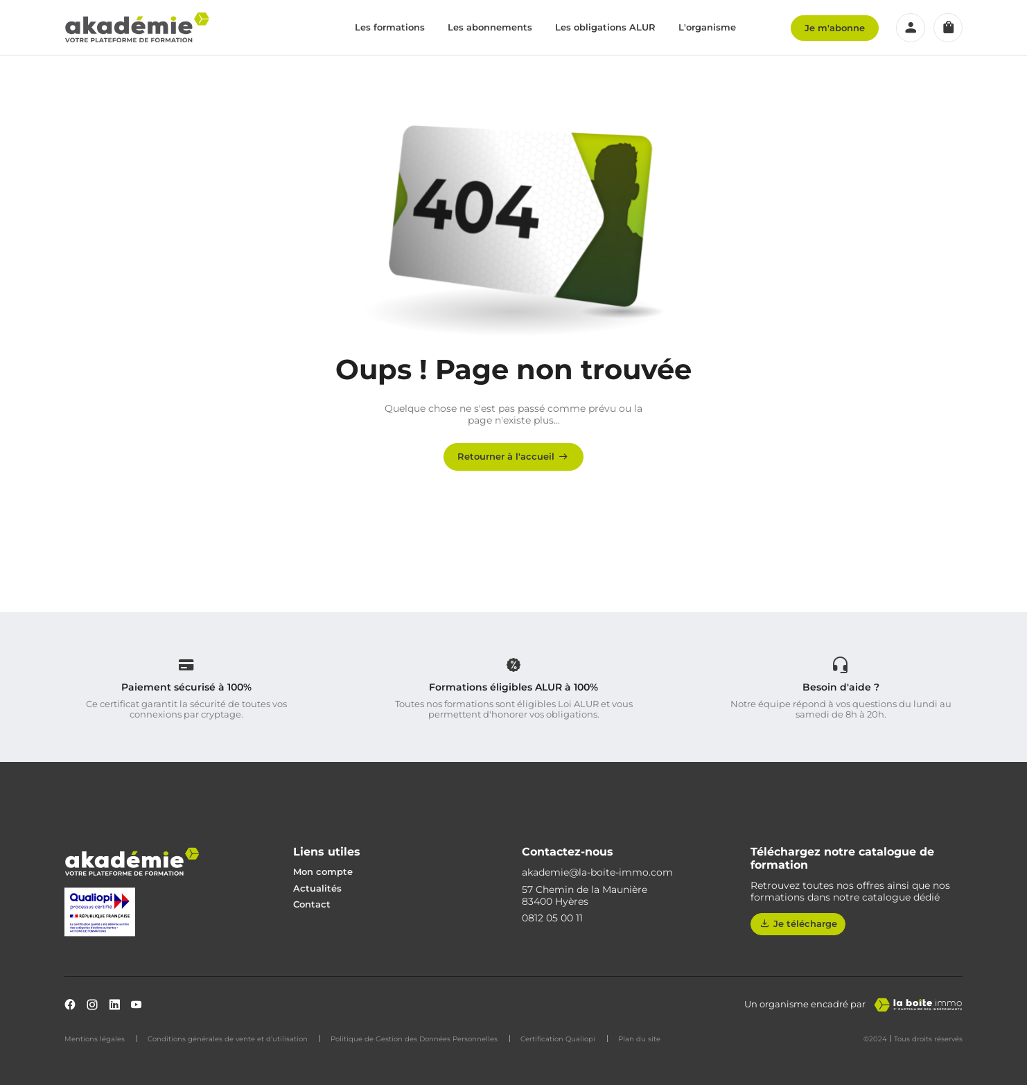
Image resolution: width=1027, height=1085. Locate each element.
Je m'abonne (835, 27)
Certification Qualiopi (557, 1039)
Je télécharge (798, 923)
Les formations (390, 27)
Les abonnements (490, 27)
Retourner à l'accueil (513, 456)
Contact (312, 904)
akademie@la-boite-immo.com (597, 872)
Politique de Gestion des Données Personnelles (414, 1039)
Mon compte (323, 871)
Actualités (317, 888)
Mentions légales (94, 1039)
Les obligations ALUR (605, 27)
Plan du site (639, 1039)
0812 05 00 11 (552, 918)
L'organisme (707, 27)
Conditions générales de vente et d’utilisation (228, 1039)
